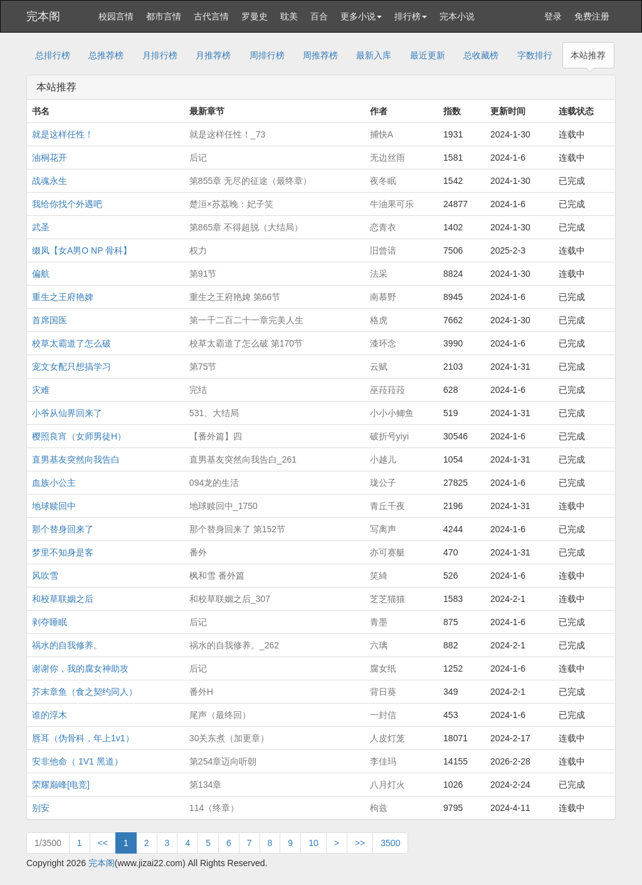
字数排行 (534, 55)
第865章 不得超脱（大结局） (246, 227)
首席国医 (49, 320)
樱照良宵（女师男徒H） (79, 436)
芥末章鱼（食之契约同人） (84, 692)
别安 (41, 808)
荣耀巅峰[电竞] (61, 785)
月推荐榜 (213, 55)
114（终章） (214, 808)
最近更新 (427, 55)
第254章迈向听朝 (222, 761)
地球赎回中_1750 (223, 506)
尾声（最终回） (220, 715)
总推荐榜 (106, 55)
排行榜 (410, 16)
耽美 (289, 16)
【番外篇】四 (215, 436)
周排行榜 (267, 55)
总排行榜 (52, 55)
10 (313, 843)
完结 (198, 390)
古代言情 (211, 16)
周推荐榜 (320, 55)
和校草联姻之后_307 (229, 599)
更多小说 (361, 16)
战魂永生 (49, 181)
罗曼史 (254, 16)
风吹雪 (45, 576)
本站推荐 (588, 55)
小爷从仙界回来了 (67, 413)
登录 (553, 16)
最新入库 (373, 55)
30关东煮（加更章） (229, 738)
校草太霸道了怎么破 (71, 343)
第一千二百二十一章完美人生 (246, 320)
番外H (201, 692)
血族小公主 (54, 483)
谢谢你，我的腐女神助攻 (80, 668)
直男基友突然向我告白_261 (243, 459)
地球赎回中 (54, 506)
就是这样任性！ (62, 134)
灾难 (41, 390)
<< (103, 843)
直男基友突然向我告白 (76, 459)
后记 (198, 158)
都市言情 (163, 16)
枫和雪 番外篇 (217, 576)
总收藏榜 (480, 55)
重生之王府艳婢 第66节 (234, 297)
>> (360, 843)
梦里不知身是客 (62, 552)
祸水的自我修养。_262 (234, 645)
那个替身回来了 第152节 (237, 529)
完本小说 (457, 16)
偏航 (41, 274)
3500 (390, 843)
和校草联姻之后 (62, 599)
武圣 (41, 227)
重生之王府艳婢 (62, 297)
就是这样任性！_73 (227, 134)
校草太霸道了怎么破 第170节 (246, 343)
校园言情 (116, 16)
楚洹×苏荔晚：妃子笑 (231, 204)
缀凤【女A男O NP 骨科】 (82, 250)
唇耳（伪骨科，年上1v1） (83, 738)
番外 (198, 552)
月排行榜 (159, 55)
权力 (198, 250)
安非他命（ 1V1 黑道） (77, 761)
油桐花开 (49, 158)
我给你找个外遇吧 (67, 204)
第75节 (203, 367)
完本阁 (43, 16)
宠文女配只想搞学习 (71, 367)
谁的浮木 (49, 715)
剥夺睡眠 (49, 622)
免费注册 (591, 16)
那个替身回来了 (62, 529)
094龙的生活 (214, 483)
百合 (319, 16)
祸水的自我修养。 (67, 645)
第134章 (205, 785)
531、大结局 (214, 413)
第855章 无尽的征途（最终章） (250, 181)
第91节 (203, 274)
